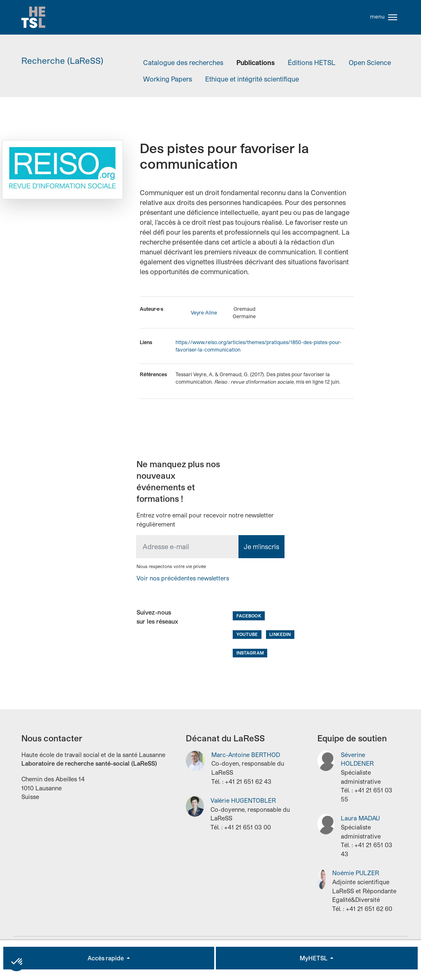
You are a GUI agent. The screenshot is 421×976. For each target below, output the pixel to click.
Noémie (355, 878)
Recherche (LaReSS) (62, 65)
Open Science (370, 67)
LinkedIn (280, 639)
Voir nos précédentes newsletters (182, 583)
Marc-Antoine (245, 759)
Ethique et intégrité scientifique (252, 84)
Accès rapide (106, 958)
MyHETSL (314, 958)
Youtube (247, 639)
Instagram (250, 657)
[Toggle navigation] (393, 20)
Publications (255, 67)
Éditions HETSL (311, 67)
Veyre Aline (204, 318)
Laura (360, 823)
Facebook (248, 620)
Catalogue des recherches (183, 67)
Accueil (35, 19)
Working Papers (167, 84)
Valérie (243, 805)
